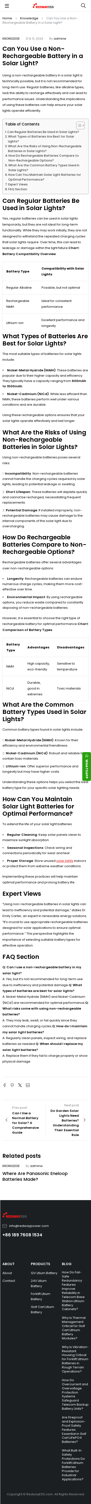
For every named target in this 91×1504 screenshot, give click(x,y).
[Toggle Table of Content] (78, 125)
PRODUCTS (40, 1264)
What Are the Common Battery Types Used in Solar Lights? (43, 167)
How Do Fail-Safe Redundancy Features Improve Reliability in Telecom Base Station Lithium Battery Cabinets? (73, 1290)
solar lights (64, 860)
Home (7, 18)
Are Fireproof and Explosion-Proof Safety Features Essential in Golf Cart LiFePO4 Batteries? (74, 1429)
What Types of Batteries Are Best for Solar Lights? (41, 138)
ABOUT (8, 1264)
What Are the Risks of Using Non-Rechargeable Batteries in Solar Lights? (45, 148)
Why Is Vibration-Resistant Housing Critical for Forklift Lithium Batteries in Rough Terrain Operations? (75, 1359)
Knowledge (29, 18)
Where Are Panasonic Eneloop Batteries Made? (35, 1176)
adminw (60, 39)
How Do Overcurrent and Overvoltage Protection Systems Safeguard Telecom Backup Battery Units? (75, 1394)
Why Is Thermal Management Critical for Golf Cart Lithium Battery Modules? (74, 1327)
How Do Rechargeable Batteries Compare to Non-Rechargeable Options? (43, 158)
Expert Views (18, 184)
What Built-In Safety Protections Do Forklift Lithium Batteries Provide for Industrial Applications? (73, 1464)
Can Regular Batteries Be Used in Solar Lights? (43, 132)
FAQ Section (17, 189)
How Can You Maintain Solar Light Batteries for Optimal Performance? (44, 177)
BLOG (67, 1264)
